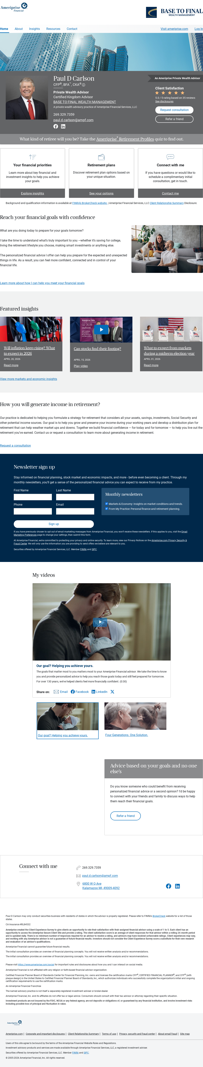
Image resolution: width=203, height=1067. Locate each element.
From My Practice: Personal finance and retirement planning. (144, 508)
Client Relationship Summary (167, 203)
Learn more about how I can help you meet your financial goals (42, 283)
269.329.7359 (63, 114)
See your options (101, 193)
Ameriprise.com (14, 1033)
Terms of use (109, 1033)
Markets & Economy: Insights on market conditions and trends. (146, 503)
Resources (53, 29)
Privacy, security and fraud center (137, 1033)
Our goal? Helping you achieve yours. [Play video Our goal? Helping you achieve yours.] (63, 735)
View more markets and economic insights (28, 379)
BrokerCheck (159, 916)
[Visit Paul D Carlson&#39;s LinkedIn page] (177, 886)
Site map (185, 1033)
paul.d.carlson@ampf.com (73, 120)
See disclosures (164, 101)
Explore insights (32, 193)
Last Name (63, 490)
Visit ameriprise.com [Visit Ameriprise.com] (174, 29)
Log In (199, 29)
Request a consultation (15, 445)
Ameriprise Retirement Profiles (125, 139)
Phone (18, 504)
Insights (34, 29)
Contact (72, 29)
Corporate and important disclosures (45, 1033)
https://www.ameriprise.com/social (36, 964)
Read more (11, 365)
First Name (21, 490)
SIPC (94, 549)
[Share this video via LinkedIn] (99, 692)
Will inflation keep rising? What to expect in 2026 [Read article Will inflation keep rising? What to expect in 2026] (29, 350)
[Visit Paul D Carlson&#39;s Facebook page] (168, 886)
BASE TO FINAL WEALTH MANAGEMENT (84, 102)
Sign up (54, 524)
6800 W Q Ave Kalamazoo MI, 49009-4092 (101, 886)
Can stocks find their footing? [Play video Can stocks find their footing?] (97, 349)
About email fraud (167, 1033)
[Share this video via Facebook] (80, 692)
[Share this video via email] (60, 693)
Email (60, 504)
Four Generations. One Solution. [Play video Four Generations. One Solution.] (126, 735)
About (19, 29)
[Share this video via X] (112, 692)
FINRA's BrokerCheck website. (89, 203)
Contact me (170, 193)
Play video (81, 366)
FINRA (83, 549)
